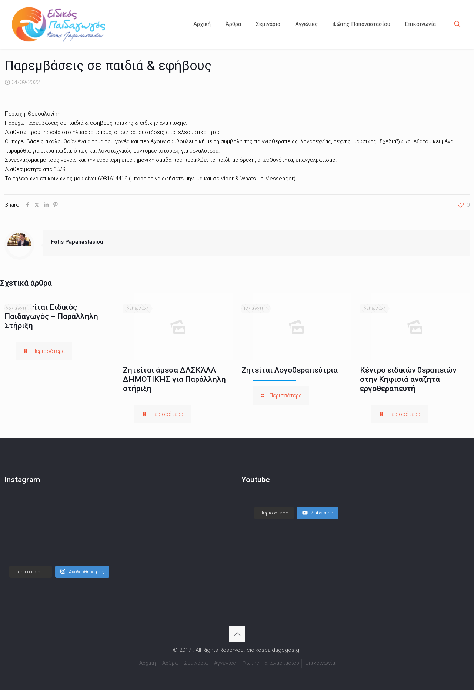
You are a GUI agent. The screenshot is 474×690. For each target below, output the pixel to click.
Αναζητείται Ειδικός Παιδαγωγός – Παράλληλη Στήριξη (51, 316)
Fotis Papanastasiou (77, 242)
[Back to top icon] (237, 634)
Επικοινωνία (320, 663)
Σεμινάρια (196, 663)
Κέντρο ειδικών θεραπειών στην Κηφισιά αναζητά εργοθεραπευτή (408, 379)
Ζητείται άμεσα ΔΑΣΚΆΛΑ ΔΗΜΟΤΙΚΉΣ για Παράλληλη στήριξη (174, 379)
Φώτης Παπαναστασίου (270, 663)
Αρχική (147, 663)
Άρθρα (170, 663)
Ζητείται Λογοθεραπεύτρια (289, 370)
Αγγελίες (225, 663)
